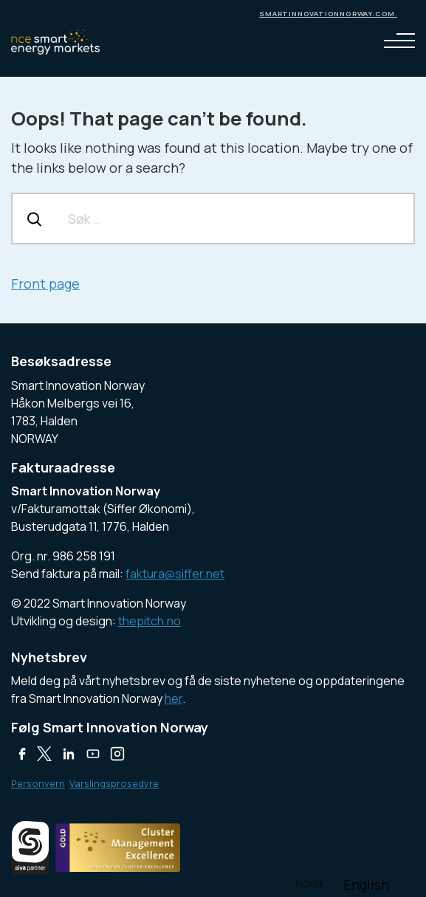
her (173, 698)
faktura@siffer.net (175, 574)
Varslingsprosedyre (114, 783)
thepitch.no (149, 621)
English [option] (366, 884)
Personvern (38, 783)
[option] (366, 884)
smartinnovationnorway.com (328, 13)
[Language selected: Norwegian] (342, 882)
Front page (45, 283)
